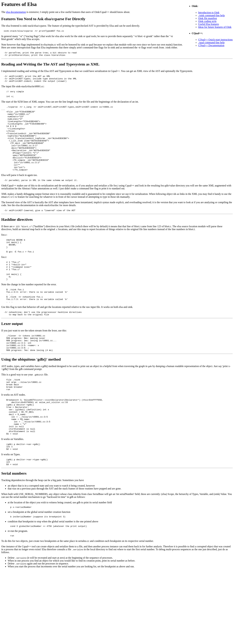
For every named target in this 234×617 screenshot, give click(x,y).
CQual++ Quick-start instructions (215, 39)
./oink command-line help (211, 15)
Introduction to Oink (209, 12)
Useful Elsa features (208, 24)
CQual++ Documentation (211, 45)
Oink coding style (207, 21)
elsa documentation (16, 12)
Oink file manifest (207, 18)
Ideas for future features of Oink (215, 27)
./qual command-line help (211, 42)
